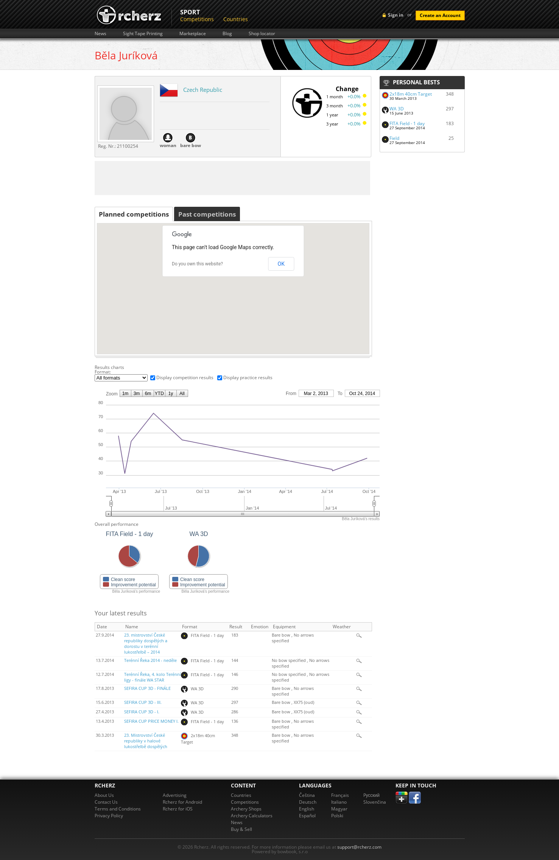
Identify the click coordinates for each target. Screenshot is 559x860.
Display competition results (184, 377)
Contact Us (106, 802)
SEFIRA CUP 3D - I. (141, 711)
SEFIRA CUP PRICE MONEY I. (151, 721)
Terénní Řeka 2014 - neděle (150, 660)
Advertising (175, 795)
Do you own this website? (197, 264)
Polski (337, 815)
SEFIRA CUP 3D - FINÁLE (147, 688)
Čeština (307, 795)
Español (307, 815)
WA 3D (396, 108)
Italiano (339, 802)
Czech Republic (202, 89)
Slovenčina (374, 802)
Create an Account (440, 15)
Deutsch (307, 802)
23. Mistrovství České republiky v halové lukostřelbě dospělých (145, 741)
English (306, 809)
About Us (104, 795)
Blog (227, 33)
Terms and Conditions (118, 809)
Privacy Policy (109, 815)
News (100, 33)
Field (394, 138)
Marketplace (192, 33)
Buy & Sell (241, 829)
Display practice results (247, 377)
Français (340, 795)
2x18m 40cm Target (410, 94)
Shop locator (262, 33)
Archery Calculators (251, 815)
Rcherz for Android (182, 802)
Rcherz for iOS (178, 809)
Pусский (371, 795)
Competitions (197, 19)
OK (281, 264)
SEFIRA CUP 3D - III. (143, 702)
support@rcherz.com (359, 847)
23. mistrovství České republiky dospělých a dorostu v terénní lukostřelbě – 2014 (145, 643)
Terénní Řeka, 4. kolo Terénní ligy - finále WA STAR (152, 677)
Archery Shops (246, 809)
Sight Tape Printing (143, 33)
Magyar (339, 809)
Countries (235, 19)
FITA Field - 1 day (407, 123)
